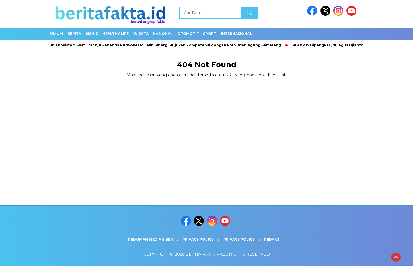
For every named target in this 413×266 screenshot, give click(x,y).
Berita (74, 34)
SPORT (209, 34)
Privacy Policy (198, 239)
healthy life (115, 34)
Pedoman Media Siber (150, 239)
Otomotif (188, 34)
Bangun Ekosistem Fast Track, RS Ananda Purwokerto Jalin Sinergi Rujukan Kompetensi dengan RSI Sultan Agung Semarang (162, 45)
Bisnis (91, 34)
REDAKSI (272, 239)
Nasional (163, 34)
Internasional (236, 34)
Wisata (141, 34)
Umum (56, 34)
